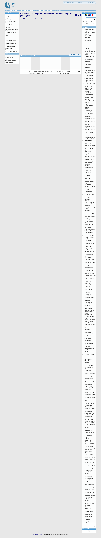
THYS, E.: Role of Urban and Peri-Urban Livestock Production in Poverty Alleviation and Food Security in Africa (90, 135)
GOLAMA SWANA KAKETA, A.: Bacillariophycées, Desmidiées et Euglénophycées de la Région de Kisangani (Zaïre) (90, 40)
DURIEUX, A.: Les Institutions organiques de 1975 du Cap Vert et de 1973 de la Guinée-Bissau (90, 422)
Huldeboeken (8, 26)
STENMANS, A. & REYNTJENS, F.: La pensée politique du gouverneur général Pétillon (89, 310)
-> (9, 32)
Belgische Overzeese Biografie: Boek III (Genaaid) (90, 221)
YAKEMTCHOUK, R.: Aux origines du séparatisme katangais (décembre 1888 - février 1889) (90, 495)
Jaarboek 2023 (88, 124)
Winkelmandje (85, 27)
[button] (69, 2)
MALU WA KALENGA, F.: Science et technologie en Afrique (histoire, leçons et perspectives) (90, 468)
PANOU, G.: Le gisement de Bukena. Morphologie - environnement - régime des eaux (89, 292)
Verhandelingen (24, 10)
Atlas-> (7, 16)
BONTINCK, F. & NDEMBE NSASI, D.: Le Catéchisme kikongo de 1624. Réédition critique (89, 349)
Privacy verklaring (9, 57)
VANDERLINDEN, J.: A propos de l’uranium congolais (90, 316)
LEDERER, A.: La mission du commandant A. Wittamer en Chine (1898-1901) (89, 285)
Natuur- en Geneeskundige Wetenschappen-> (9, 39)
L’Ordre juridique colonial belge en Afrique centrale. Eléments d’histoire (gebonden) (89, 453)
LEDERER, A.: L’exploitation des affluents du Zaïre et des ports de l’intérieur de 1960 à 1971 (90, 332)
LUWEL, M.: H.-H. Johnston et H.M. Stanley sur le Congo (89, 272)
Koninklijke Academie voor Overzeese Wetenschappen (55, 534)
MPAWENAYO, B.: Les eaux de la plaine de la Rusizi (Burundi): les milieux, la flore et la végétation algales (90, 460)
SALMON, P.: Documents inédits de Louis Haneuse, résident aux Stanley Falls (90, 430)
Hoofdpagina (9, 10)
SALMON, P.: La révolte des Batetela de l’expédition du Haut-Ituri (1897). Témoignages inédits (90, 503)
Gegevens (7, 55)
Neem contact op (9, 62)
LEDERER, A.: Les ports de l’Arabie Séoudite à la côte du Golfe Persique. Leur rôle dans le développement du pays (89, 251)
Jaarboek (7, 27)
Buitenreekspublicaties (10, 21)
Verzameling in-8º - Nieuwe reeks (53, 10)
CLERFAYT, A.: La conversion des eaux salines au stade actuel (90, 167)
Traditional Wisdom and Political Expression (89, 356)
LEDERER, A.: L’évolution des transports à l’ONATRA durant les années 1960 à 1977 (90, 202)
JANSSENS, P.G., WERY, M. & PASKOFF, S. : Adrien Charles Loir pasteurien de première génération (90, 50)
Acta (6, 14)
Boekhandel (16, 10)
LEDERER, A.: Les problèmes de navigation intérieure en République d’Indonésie (89, 174)
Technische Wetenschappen (37, 10)
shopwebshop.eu (55, 536)
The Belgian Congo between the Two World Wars (89, 196)
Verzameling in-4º (11, 45)
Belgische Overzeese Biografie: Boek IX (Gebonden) (90, 437)
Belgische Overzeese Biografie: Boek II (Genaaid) (90, 105)
